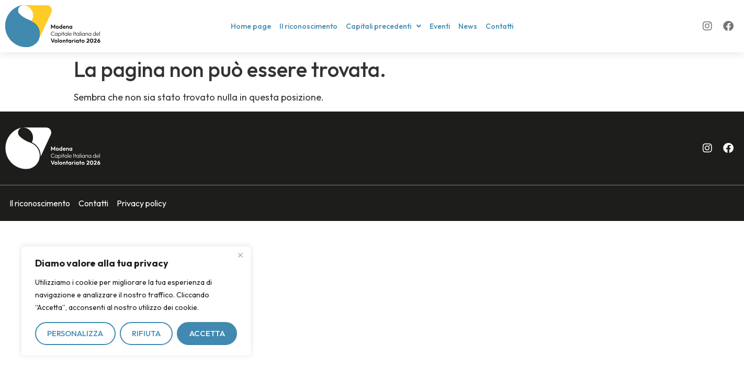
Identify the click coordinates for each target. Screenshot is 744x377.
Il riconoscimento (308, 26)
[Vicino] (240, 255)
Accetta (207, 333)
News (467, 26)
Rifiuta (146, 333)
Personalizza (75, 333)
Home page (251, 26)
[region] (136, 301)
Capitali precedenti (383, 26)
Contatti (499, 26)
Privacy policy (141, 203)
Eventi (440, 26)
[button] (383, 26)
